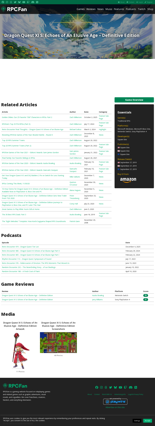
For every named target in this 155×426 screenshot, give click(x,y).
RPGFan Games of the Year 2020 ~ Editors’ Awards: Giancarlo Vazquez (30, 170)
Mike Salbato (75, 177)
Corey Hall (74, 204)
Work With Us (107, 397)
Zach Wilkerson (76, 117)
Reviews (91, 9)
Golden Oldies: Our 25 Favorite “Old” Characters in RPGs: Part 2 (27, 117)
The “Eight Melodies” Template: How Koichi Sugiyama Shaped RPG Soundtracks (34, 221)
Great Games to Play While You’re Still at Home (20, 209)
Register (150, 2)
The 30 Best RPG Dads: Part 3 (14, 214)
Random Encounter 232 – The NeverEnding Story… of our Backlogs (29, 267)
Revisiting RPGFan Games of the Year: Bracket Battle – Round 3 (27, 135)
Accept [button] (147, 420)
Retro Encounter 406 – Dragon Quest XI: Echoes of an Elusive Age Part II (31, 251)
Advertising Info (120, 397)
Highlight (102, 129)
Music (108, 9)
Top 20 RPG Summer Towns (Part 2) (16, 146)
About (122, 2)
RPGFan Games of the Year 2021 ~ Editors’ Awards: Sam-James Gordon (30, 152)
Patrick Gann (75, 221)
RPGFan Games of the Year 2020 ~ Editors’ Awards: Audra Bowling (28, 163)
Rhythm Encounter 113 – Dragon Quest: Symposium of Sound (26, 259)
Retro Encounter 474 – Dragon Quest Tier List (20, 247)
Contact (131, 2)
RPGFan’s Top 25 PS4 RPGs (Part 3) (16, 124)
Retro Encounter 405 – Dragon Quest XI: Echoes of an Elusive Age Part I (30, 255)
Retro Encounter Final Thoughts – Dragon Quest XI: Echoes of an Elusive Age (32, 129)
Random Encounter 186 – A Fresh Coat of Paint (21, 271)
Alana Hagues (75, 190)
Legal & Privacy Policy (135, 397)
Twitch (142, 9)
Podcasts (131, 9)
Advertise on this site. (115, 409)
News (100, 9)
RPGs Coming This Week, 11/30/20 (16, 183)
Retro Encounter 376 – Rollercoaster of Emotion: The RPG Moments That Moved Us (35, 263)
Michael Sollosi (75, 129)
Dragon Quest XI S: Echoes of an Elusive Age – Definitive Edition (27, 295)
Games (81, 9)
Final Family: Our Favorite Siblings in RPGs (18, 158)
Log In (141, 2)
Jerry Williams (97, 299)
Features (119, 9)
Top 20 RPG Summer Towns (13, 140)
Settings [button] (137, 421)
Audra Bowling (75, 163)
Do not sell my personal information (17, 423)
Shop (150, 9)
